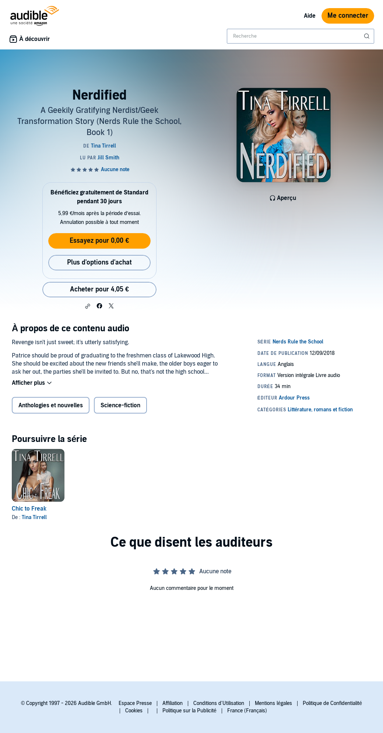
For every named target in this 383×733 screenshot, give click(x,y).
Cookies (134, 711)
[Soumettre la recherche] (367, 36)
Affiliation (172, 703)
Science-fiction (120, 405)
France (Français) (247, 711)
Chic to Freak (29, 508)
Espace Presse (135, 703)
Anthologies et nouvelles (50, 405)
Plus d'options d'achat (99, 262)
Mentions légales (273, 703)
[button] (88, 306)
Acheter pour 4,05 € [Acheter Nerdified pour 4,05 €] (99, 289)
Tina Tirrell (34, 517)
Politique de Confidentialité (332, 703)
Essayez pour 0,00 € (99, 241)
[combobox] (300, 36)
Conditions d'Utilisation (218, 703)
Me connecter (347, 16)
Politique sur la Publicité (189, 711)
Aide (310, 16)
